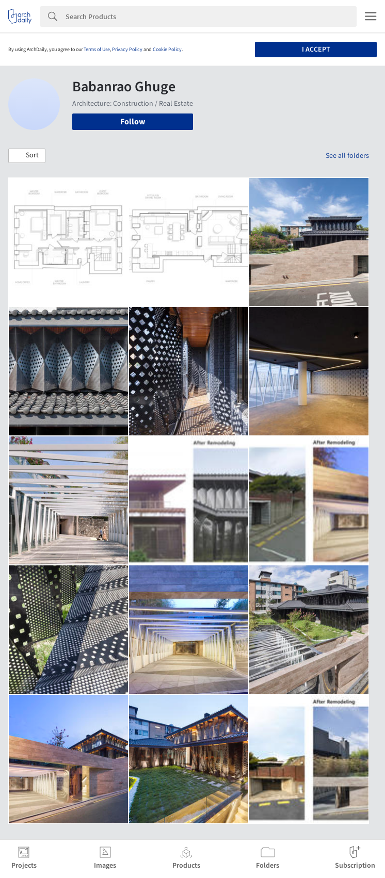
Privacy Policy (127, 49)
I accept (316, 49)
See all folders (347, 156)
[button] (26, 156)
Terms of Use (97, 49)
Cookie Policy (167, 49)
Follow (132, 121)
